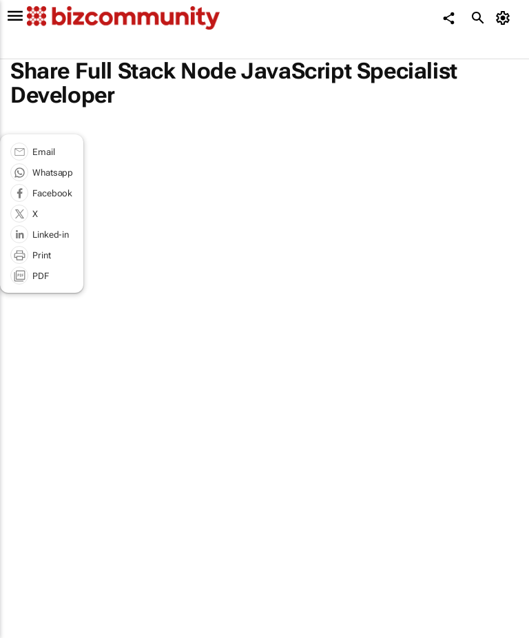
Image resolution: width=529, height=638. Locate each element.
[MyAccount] (505, 18)
